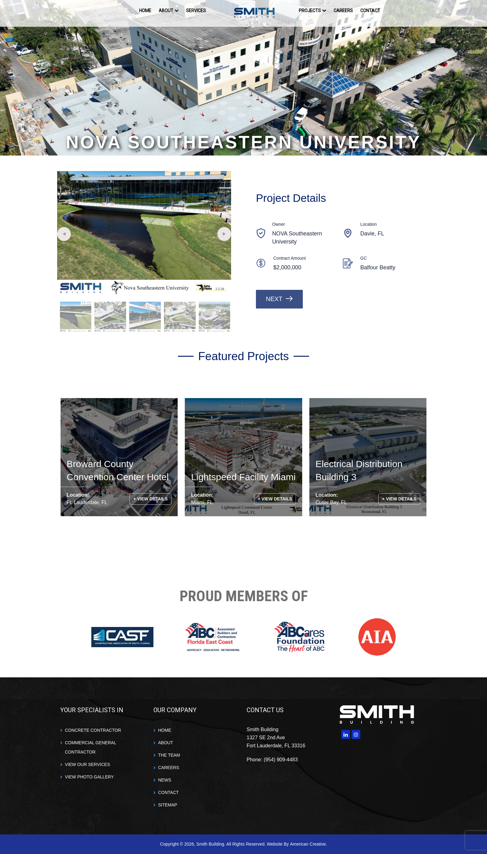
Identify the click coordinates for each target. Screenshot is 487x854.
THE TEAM (169, 755)
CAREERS (168, 767)
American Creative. (308, 844)
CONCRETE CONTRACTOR (93, 730)
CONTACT (168, 792)
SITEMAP (167, 804)
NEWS (164, 779)
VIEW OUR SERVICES (87, 764)
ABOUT (165, 742)
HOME (164, 730)
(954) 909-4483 (281, 759)
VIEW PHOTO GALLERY (89, 776)
